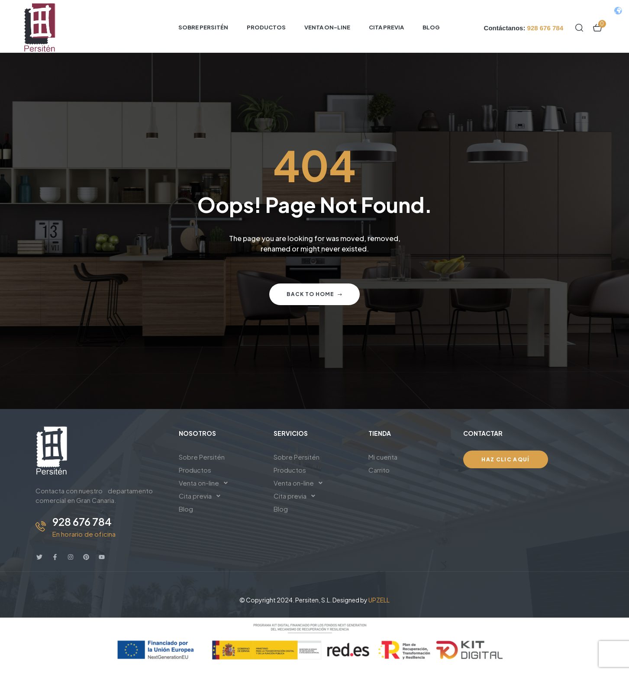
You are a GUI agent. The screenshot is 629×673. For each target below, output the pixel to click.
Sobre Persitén (202, 457)
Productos (195, 470)
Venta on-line (205, 483)
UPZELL (379, 600)
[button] (220, 483)
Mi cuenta (382, 457)
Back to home (314, 294)
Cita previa (202, 495)
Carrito (379, 470)
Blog (186, 509)
